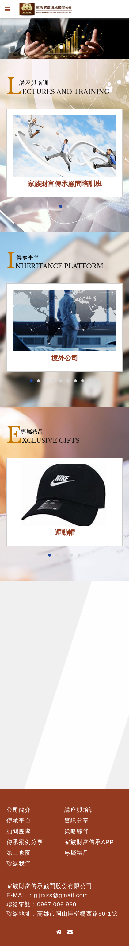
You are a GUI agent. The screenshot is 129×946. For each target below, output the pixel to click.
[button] (60, 206)
